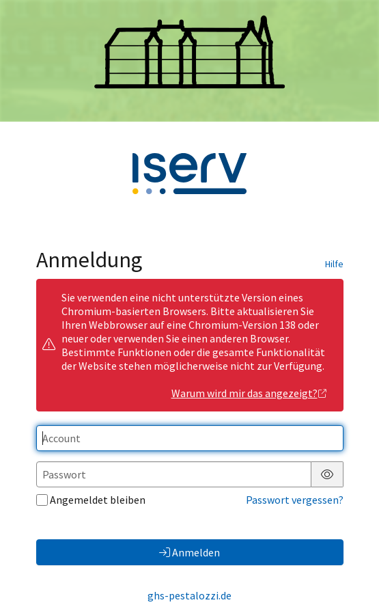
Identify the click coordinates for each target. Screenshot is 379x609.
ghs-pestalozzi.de (189, 595)
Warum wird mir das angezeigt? (249, 393)
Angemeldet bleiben (90, 499)
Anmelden (189, 552)
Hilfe (334, 264)
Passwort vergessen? (294, 499)
